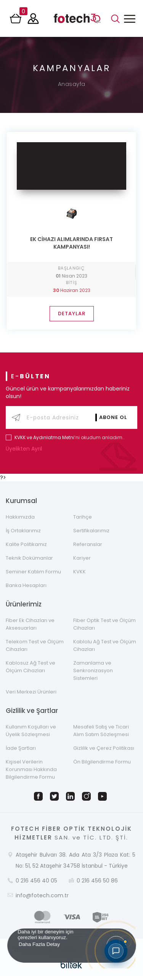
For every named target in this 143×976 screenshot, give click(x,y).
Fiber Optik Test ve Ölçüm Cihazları (104, 624)
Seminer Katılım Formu (33, 571)
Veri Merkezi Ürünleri (31, 691)
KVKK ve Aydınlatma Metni (44, 437)
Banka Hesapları (26, 585)
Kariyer (82, 558)
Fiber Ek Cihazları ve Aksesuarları (30, 624)
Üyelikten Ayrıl (25, 448)
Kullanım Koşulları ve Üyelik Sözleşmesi (31, 730)
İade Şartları (21, 748)
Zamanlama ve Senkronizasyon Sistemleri (93, 670)
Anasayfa (71, 84)
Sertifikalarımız (91, 530)
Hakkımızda (20, 517)
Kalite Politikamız (26, 544)
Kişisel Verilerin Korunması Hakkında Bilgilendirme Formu (31, 769)
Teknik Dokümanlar (29, 558)
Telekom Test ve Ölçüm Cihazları (35, 645)
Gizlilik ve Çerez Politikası (103, 748)
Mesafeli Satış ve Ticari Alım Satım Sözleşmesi (101, 730)
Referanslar (87, 544)
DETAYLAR (71, 313)
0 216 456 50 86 (97, 880)
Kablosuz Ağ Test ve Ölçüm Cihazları (30, 666)
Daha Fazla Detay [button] (38, 944)
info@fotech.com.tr (42, 895)
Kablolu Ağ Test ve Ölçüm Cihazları (104, 645)
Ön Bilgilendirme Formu (102, 761)
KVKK (79, 571)
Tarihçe (82, 517)
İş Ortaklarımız (23, 530)
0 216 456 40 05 (36, 880)
